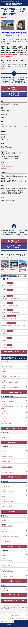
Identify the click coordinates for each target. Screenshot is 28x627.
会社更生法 (10, 331)
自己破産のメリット (6, 347)
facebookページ (5, 168)
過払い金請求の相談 (6, 285)
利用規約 (3, 618)
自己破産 (9, 337)
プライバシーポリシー (20, 618)
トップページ (4, 615)
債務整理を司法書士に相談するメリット (12, 312)
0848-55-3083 (4, 124)
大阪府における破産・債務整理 (9, 305)
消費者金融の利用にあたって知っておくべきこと (13, 326)
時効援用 (3, 292)
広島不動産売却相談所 (7, 166)
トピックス (10, 282)
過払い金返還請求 (11, 316)
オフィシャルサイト (6, 165)
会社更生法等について (7, 334)
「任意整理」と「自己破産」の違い (11, 298)
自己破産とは (5, 340)
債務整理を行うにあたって (8, 318)
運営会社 (17, 615)
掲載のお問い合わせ (5, 621)
